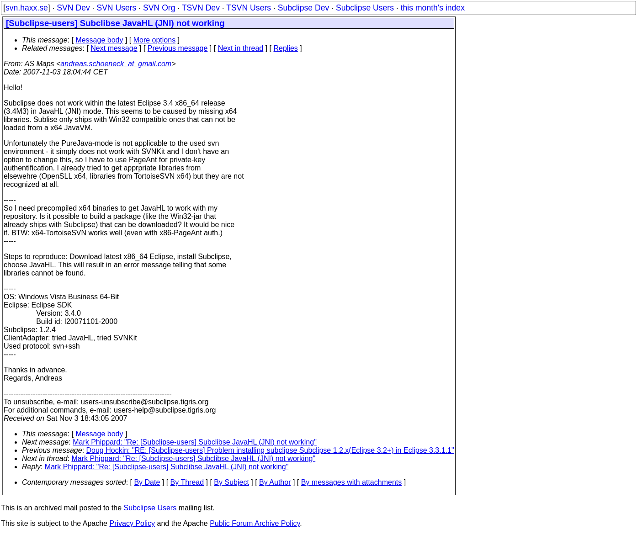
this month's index (433, 7)
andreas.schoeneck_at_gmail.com (115, 64)
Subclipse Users (365, 7)
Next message (113, 48)
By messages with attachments (351, 482)
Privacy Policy (132, 523)
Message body (99, 40)
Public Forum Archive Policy (255, 523)
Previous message (178, 48)
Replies (286, 48)
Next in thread (241, 48)
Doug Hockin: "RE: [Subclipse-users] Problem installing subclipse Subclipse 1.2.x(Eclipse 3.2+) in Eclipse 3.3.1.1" (270, 450)
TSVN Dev (201, 7)
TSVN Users (248, 7)
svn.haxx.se (26, 7)
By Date (147, 482)
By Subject (231, 482)
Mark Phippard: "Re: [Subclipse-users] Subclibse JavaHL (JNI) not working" (195, 442)
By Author (275, 482)
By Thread (187, 482)
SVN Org (159, 7)
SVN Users (116, 7)
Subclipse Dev (303, 7)
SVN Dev (73, 7)
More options (154, 40)
